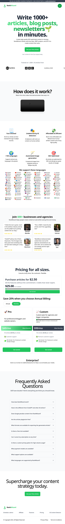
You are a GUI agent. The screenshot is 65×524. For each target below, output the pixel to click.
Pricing (42, 512)
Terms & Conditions (56, 520)
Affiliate (21, 512)
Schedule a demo (8, 512)
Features (31, 512)
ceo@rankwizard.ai (50, 1)
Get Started (32, 291)
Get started (16, 350)
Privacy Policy (44, 520)
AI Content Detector (55, 512)
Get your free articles (32, 49)
